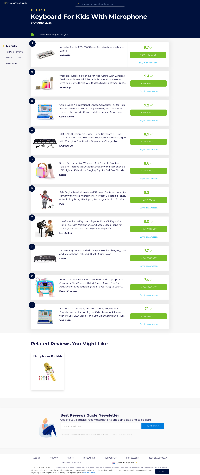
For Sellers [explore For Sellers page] (132, 458)
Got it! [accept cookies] (162, 471)
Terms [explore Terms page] (70, 458)
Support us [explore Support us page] (111, 458)
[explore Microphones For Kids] (47, 370)
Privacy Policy (89, 473)
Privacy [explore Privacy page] (54, 458)
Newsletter (11, 63)
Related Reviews (14, 52)
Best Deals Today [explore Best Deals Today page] (157, 458)
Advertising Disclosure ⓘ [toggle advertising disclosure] (71, 462)
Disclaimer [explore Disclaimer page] (89, 458)
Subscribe (153, 426)
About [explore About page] (36, 458)
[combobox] (100, 4)
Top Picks (11, 46)
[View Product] (100, 54)
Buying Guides (13, 57)
